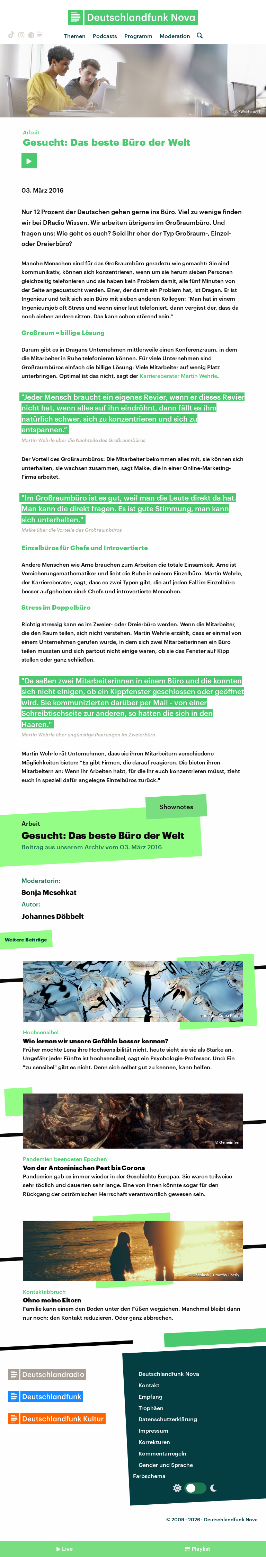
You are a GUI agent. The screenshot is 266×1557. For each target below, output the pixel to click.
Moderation (175, 36)
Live (67, 1548)
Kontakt (149, 1385)
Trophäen (151, 1408)
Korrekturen (154, 1442)
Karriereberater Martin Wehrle (178, 375)
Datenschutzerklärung (168, 1419)
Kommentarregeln (162, 1453)
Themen (75, 36)
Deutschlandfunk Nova (169, 1373)
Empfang (150, 1396)
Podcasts (105, 36)
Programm (138, 36)
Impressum (153, 1430)
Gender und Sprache (166, 1464)
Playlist (201, 1548)
